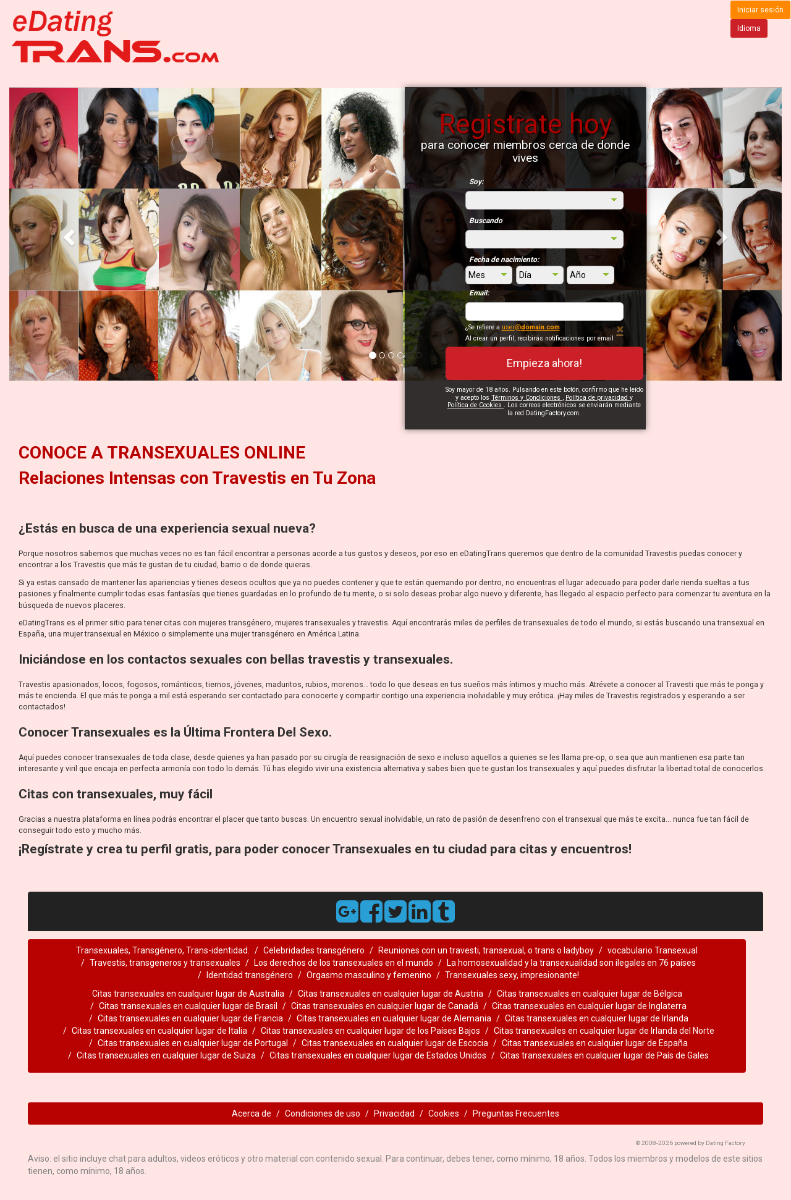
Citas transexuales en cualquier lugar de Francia (190, 1018)
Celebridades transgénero (314, 950)
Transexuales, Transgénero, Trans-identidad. (163, 950)
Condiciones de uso (322, 1113)
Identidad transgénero (249, 975)
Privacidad (394, 1113)
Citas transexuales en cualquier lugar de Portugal (193, 1043)
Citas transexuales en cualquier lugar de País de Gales (604, 1055)
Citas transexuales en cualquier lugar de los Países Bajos (370, 1031)
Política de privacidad (597, 398)
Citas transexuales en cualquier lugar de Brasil (188, 1006)
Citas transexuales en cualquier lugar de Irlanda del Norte (604, 1031)
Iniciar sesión (760, 10)
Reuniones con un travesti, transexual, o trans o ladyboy (486, 950)
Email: (479, 293)
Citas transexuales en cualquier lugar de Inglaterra (589, 1006)
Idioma (749, 28)
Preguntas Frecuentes (516, 1113)
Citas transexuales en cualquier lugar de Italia (159, 1031)
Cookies (443, 1113)
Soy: (476, 181)
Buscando (485, 220)
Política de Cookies (475, 405)
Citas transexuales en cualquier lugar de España (595, 1043)
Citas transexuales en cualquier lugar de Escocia (395, 1043)
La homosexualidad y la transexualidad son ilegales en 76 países (571, 963)
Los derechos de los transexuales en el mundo (343, 963)
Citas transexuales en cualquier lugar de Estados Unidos (377, 1055)
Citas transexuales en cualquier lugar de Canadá (384, 1006)
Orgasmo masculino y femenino (369, 975)
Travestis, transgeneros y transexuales (165, 963)
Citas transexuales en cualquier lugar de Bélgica (589, 994)
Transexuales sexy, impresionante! (512, 975)
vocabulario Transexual (652, 950)
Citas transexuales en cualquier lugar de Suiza (166, 1055)
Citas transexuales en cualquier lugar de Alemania (394, 1018)
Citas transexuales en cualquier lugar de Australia (188, 994)
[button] (67, 234)
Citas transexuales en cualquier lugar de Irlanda (596, 1018)
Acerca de (251, 1113)
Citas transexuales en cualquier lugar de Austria (390, 994)
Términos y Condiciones (526, 398)
